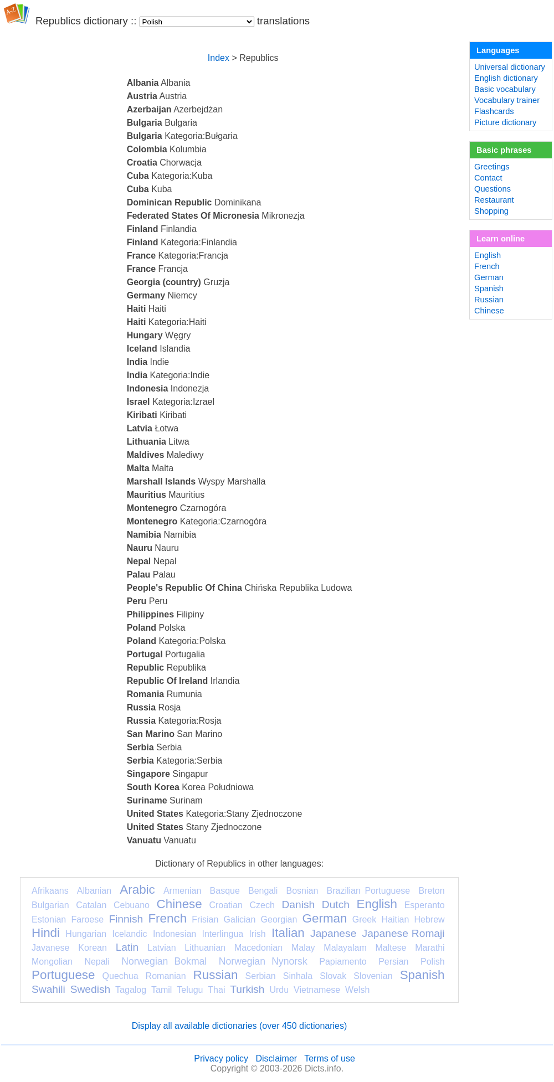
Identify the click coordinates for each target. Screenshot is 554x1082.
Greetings (492, 166)
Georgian (279, 919)
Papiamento (342, 961)
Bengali (263, 890)
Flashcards (494, 111)
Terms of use (329, 1058)
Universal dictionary (509, 67)
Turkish (247, 989)
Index (218, 58)
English (377, 904)
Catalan (91, 905)
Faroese (87, 919)
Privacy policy (221, 1058)
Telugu (190, 990)
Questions (492, 188)
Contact (488, 177)
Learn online (500, 238)
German (324, 918)
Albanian (94, 890)
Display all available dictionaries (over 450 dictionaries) (239, 1026)
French (167, 918)
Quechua (120, 976)
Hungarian (85, 934)
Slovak (333, 976)
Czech (261, 905)
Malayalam (345, 947)
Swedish (90, 989)
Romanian (166, 976)
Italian (288, 933)
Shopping (491, 211)
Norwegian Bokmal (164, 961)
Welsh (357, 990)
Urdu (279, 990)
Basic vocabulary (505, 89)
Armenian (182, 890)
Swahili (48, 989)
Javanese (51, 947)
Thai (216, 990)
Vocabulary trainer (507, 100)
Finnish (126, 919)
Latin (127, 947)
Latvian (161, 947)
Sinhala (297, 976)
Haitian (395, 919)
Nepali (96, 961)
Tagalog (130, 990)
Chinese (179, 904)
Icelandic (129, 934)
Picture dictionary (505, 122)
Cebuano (132, 905)
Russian (215, 975)
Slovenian (372, 976)
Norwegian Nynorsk (263, 961)
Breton (431, 890)
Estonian (49, 919)
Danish (298, 904)
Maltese (390, 947)
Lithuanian (204, 947)
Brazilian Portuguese (369, 890)
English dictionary (506, 78)
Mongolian (52, 961)
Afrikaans (50, 890)
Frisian (205, 919)
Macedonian (258, 947)
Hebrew (429, 919)
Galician (240, 919)
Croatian (225, 905)
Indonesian (174, 934)
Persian (393, 961)
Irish (257, 934)
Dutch (336, 904)
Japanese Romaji (403, 933)
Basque (225, 890)
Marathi (429, 947)
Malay (303, 947)
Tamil (161, 990)
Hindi (46, 933)
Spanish (422, 975)
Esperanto (424, 905)
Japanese (333, 933)
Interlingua (223, 934)
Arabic (137, 889)
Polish (432, 961)
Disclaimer (276, 1058)
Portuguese (63, 975)
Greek (364, 919)
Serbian (260, 976)
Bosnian (302, 890)
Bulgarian (50, 905)
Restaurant (494, 199)
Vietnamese (317, 990)
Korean (92, 947)
